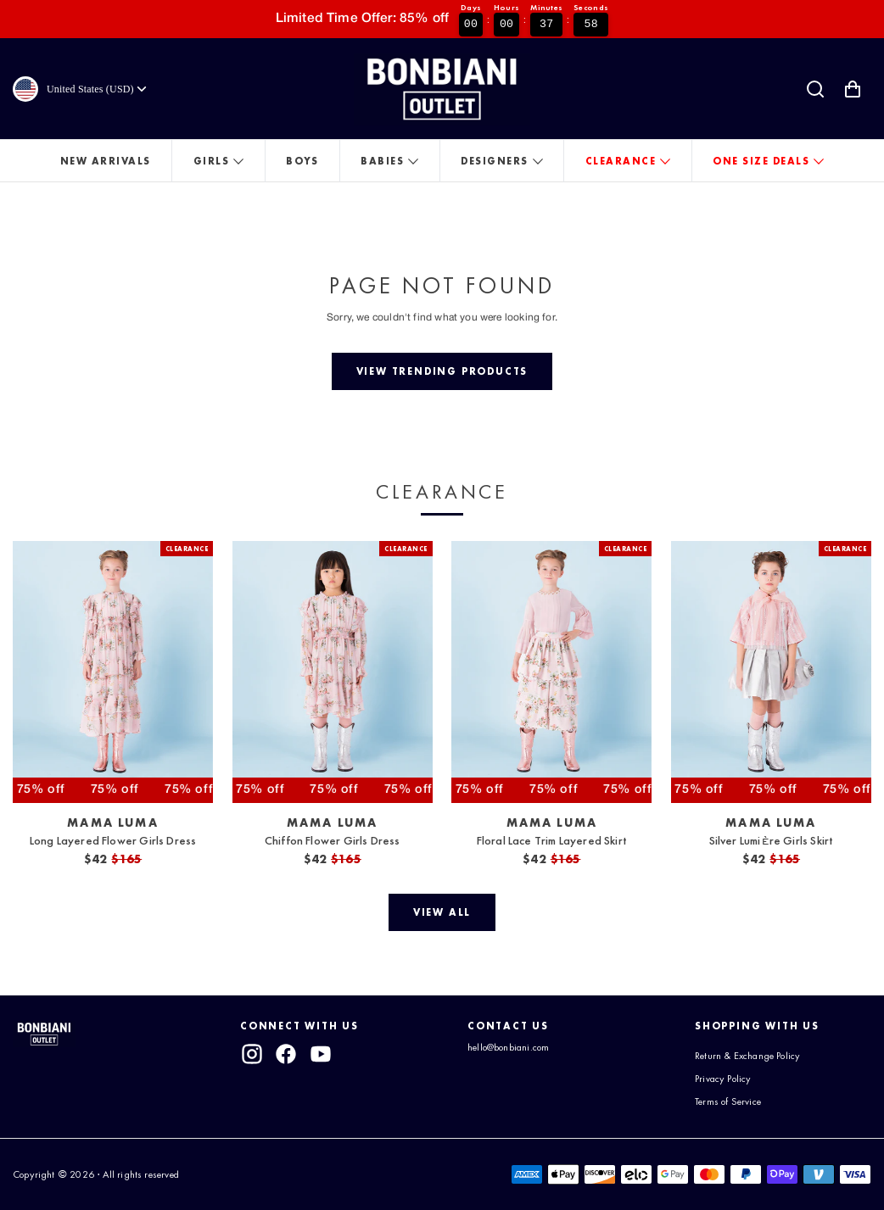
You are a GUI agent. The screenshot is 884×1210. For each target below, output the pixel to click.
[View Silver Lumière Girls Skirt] (771, 672)
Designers (495, 161)
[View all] (442, 912)
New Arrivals (105, 161)
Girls (211, 161)
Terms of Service (728, 1101)
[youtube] (321, 1054)
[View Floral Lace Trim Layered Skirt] (551, 672)
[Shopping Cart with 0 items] (852, 89)
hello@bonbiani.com (508, 1047)
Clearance (621, 161)
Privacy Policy (723, 1078)
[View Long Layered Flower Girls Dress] (113, 672)
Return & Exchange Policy (747, 1055)
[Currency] (98, 89)
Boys (302, 161)
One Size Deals (761, 161)
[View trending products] (442, 371)
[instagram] (252, 1054)
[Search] (815, 89)
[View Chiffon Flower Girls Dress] (332, 672)
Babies (382, 161)
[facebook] (287, 1054)
